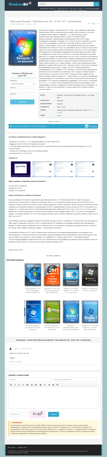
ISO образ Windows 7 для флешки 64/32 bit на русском (32, 327)
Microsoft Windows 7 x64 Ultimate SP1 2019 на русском (52, 327)
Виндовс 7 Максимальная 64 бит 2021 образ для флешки (70, 327)
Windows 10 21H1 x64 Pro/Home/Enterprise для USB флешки (52, 290)
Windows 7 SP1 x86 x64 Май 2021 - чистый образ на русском (90, 327)
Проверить (22, 102)
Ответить (12, 362)
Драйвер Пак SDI (44, 83)
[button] (11, 385)
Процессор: (13, 80)
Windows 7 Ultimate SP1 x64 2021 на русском (90, 289)
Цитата (19, 362)
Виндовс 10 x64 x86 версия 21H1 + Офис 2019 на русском (71, 290)
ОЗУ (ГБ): (13, 87)
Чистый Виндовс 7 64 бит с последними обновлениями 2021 (32, 290)
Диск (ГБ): (13, 94)
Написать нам (22, 447)
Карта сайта (11, 447)
